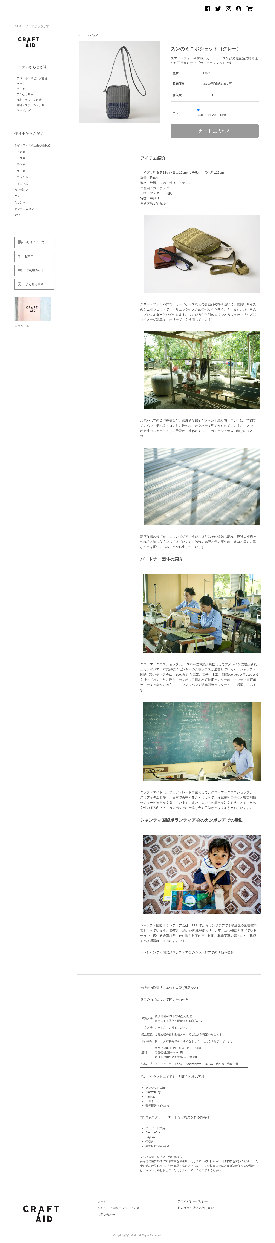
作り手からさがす (29, 133)
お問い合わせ (106, 1214)
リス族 (21, 158)
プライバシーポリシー (193, 1201)
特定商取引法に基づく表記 (196, 1208)
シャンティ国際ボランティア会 (118, 1208)
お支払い (29, 256)
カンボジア (21, 189)
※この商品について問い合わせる (164, 999)
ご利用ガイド (33, 270)
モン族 (21, 164)
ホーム (82, 35)
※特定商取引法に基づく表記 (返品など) (169, 988)
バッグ (94, 35)
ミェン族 (22, 183)
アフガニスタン (24, 208)
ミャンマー (21, 202)
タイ (17, 196)
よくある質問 (33, 284)
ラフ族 (21, 170)
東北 (17, 215)
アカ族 (21, 151)
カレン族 (22, 177)
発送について (33, 242)
